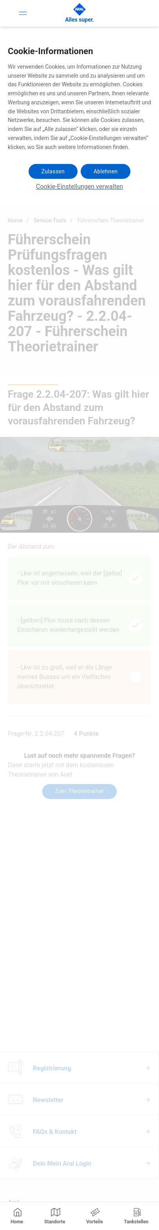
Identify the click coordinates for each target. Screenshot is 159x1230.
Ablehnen (105, 171)
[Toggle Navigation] (23, 13)
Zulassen (53, 171)
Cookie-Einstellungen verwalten (79, 186)
